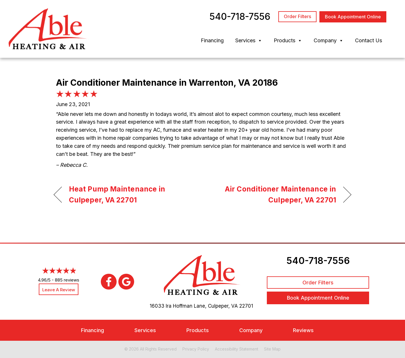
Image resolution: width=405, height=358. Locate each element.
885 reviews (67, 280)
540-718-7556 (318, 260)
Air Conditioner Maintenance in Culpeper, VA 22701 (273, 194)
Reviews (303, 330)
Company (329, 40)
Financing (212, 40)
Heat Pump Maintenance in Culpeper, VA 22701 (117, 194)
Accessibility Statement (236, 348)
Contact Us (368, 40)
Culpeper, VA (223, 306)
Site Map (272, 348)
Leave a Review (58, 289)
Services (248, 40)
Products (288, 40)
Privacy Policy (195, 348)
